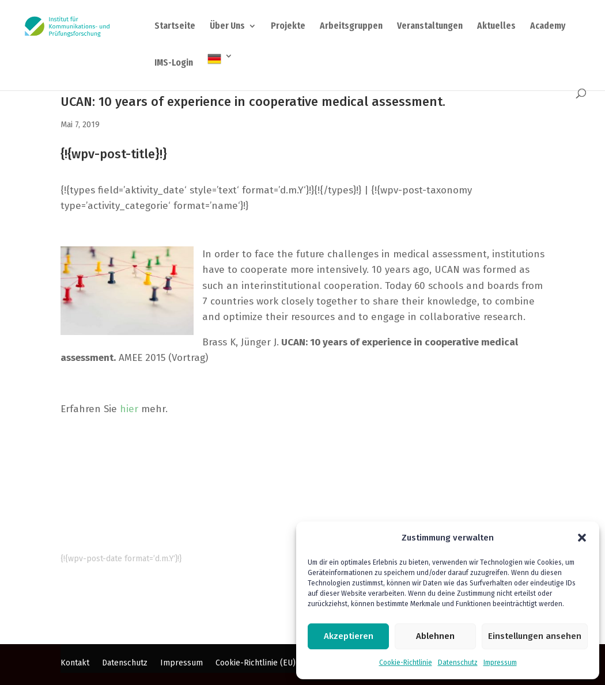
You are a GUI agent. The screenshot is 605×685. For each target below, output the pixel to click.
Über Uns (227, 27)
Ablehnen (435, 636)
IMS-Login (173, 63)
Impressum (500, 663)
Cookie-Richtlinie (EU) (255, 663)
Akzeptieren (348, 636)
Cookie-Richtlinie (405, 663)
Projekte (288, 27)
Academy (547, 27)
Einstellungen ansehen (534, 636)
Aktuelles (496, 27)
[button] (582, 537)
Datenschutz (458, 663)
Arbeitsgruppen (351, 27)
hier (129, 409)
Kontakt (74, 663)
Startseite (174, 27)
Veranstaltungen (430, 27)
